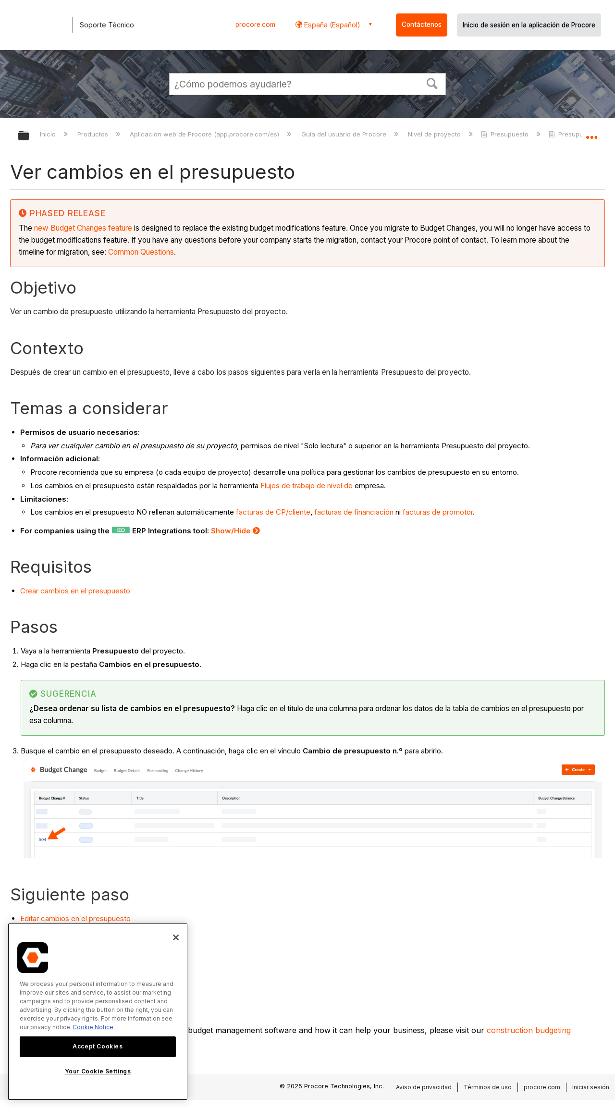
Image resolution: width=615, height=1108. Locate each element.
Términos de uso (488, 1087)
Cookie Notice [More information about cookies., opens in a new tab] (93, 1027)
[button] (432, 82)
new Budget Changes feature (83, 228)
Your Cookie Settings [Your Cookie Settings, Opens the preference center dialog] (98, 1071)
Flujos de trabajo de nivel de (306, 485)
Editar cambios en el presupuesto (75, 918)
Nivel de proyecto (435, 134)
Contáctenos (422, 24)
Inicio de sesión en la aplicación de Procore (529, 25)
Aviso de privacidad (424, 1087)
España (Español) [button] (331, 25)
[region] (98, 1011)
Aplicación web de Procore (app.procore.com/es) (205, 134)
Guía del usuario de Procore (344, 134)
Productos (93, 134)
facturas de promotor (438, 512)
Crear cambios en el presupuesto (75, 590)
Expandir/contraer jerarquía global (29, 136)
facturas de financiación (354, 512)
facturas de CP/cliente (272, 512)
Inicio (49, 134)
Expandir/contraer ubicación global (591, 133)
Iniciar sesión (590, 1087)
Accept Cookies (98, 1046)
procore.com (255, 24)
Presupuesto (505, 134)
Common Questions (141, 252)
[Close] (175, 937)
